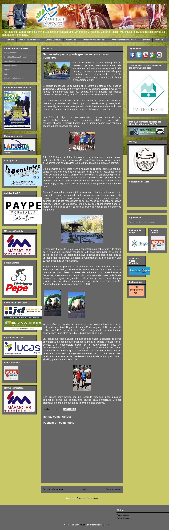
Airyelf (82, 525)
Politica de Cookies (124, 518)
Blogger (106, 525)
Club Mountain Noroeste (29, 40)
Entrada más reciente (53, 489)
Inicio (84, 489)
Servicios (146, 40)
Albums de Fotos (11, 65)
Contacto (159, 40)
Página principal (122, 515)
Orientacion (71, 40)
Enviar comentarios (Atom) (87, 498)
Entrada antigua (113, 489)
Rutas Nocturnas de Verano (93, 40)
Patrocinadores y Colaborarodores (18, 61)
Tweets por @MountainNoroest (141, 222)
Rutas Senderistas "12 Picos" (123, 40)
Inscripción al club (11, 53)
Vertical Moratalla (53, 40)
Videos (7, 70)
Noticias (10, 40)
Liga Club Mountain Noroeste (15, 57)
